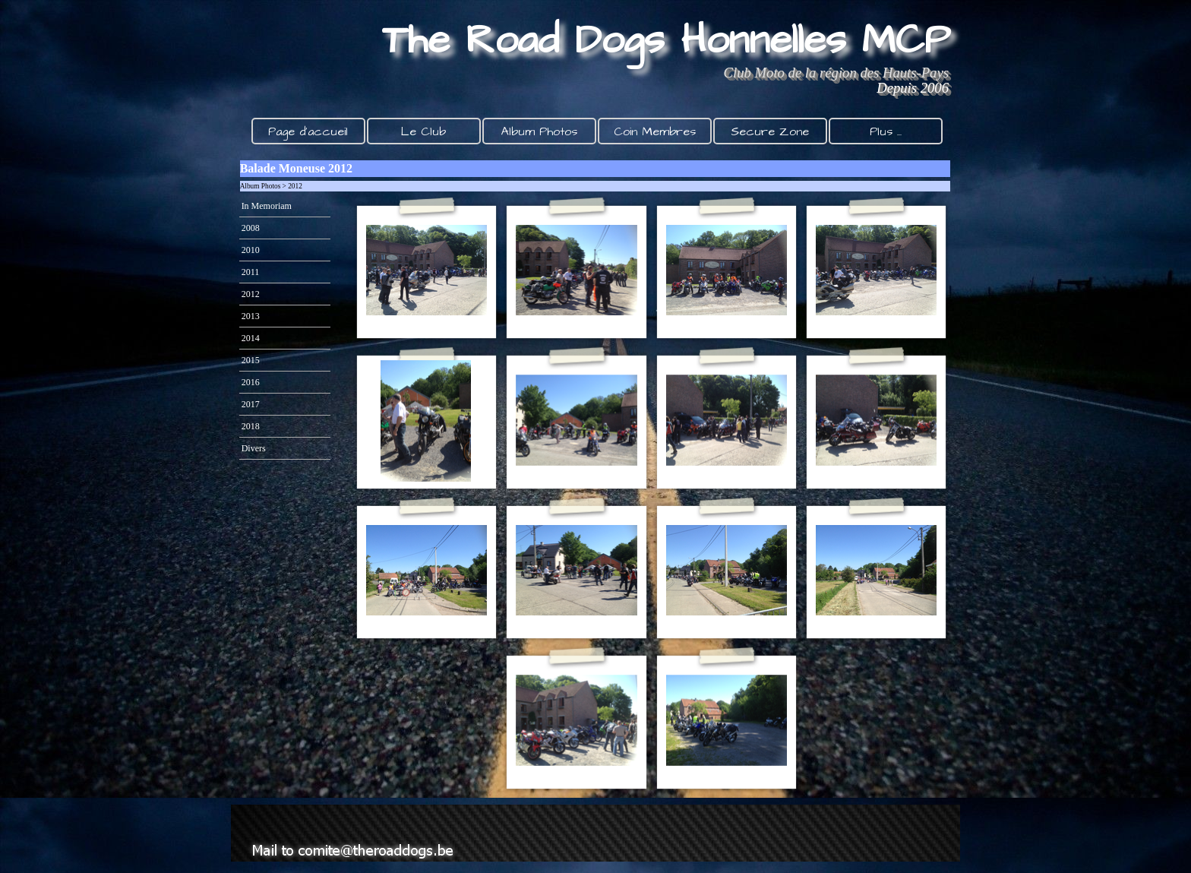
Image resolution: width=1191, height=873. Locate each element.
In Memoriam (267, 206)
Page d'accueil (308, 131)
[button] (426, 271)
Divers (254, 448)
